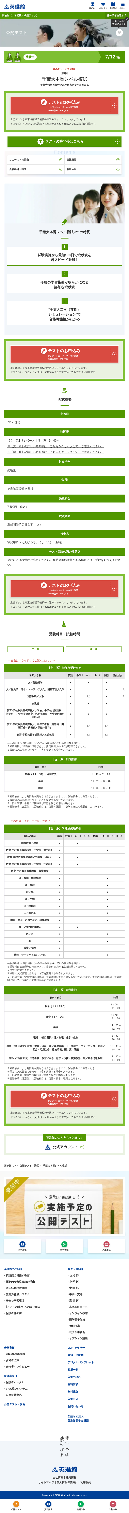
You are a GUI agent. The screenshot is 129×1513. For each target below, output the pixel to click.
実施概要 (93, 159)
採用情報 (71, 1477)
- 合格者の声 (11, 1360)
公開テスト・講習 (14, 1404)
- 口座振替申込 (13, 1394)
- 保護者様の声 (13, 1313)
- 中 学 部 (73, 1288)
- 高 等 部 (73, 1300)
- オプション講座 (78, 1338)
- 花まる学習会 (76, 1332)
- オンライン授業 (78, 1313)
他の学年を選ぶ (117, 15)
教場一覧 (73, 1369)
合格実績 (9, 1347)
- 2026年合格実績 (14, 1354)
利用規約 (85, 1482)
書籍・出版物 (75, 1355)
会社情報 (58, 1477)
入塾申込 (73, 1399)
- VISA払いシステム (16, 1388)
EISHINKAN (60, 1495)
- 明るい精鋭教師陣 (15, 1288)
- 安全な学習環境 (14, 1300)
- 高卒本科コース (78, 1306)
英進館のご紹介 (13, 1269)
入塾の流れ (74, 1377)
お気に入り (103, 5)
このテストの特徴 (35, 159)
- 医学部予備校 (76, 1319)
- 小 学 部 (73, 1281)
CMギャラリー (76, 1347)
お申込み (93, 169)
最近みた (92, 5)
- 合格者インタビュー (17, 1366)
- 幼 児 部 (73, 1275)
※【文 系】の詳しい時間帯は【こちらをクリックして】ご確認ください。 (55, 446)
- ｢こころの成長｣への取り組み (22, 1306)
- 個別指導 (74, 1325)
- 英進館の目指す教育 (17, 1275)
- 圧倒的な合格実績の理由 (19, 1281)
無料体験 (73, 1391)
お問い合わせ (75, 1406)
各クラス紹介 (75, 1269)
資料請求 (113, 5)
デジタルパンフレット (81, 1362)
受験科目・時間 (35, 169)
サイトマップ (46, 1482)
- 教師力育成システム (17, 1294)
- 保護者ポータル (14, 1382)
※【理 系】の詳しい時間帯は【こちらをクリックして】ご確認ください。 (55, 452)
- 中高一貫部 (75, 1294)
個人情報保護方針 (67, 1482)
